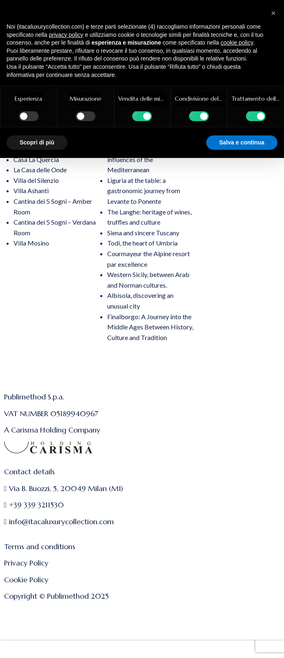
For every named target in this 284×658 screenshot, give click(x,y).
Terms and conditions (39, 546)
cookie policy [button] (237, 42)
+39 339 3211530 (36, 504)
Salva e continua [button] (241, 142)
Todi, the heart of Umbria (142, 243)
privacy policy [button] (66, 35)
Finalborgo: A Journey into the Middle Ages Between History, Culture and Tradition (150, 327)
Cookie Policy (26, 579)
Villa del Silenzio (36, 180)
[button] (273, 13)
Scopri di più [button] (37, 142)
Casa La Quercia (36, 159)
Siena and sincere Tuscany (143, 233)
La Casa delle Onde (40, 170)
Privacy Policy (26, 563)
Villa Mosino (31, 243)
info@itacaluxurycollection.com (61, 521)
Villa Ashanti (31, 190)
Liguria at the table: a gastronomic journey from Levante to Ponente (143, 190)
